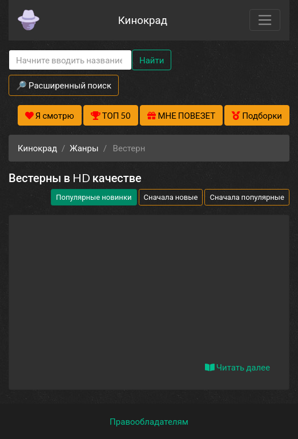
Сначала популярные (247, 197)
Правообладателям (149, 421)
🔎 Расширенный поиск (63, 85)
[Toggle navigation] (264, 20)
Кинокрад (142, 19)
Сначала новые (171, 197)
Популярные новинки (93, 197)
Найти (151, 60)
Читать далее (237, 367)
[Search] (70, 60)
